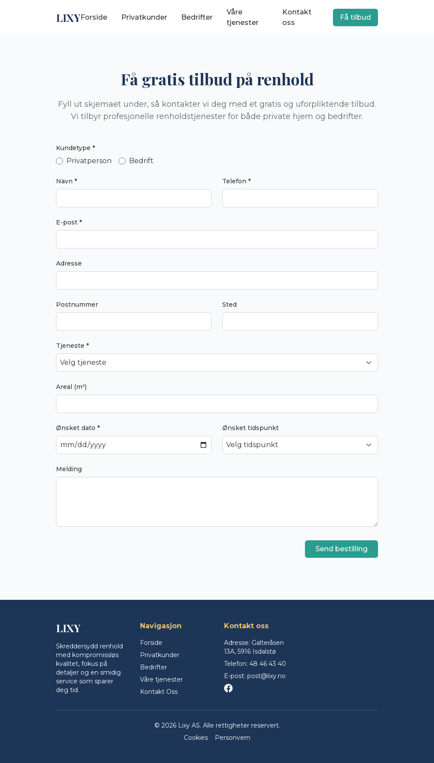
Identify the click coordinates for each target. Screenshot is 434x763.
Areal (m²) (71, 387)
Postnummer (77, 304)
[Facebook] (228, 688)
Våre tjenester (243, 17)
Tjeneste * (72, 346)
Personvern (232, 738)
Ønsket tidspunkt (250, 428)
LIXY (68, 17)
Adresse (69, 263)
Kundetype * (75, 148)
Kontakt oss (297, 17)
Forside (93, 17)
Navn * (66, 181)
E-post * (69, 222)
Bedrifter (197, 17)
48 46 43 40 (267, 664)
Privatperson (84, 161)
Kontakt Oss (159, 692)
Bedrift (136, 161)
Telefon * (236, 181)
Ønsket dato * (78, 428)
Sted (229, 304)
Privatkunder (144, 17)
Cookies (196, 738)
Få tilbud (355, 17)
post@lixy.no (266, 676)
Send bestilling (341, 549)
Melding (69, 469)
